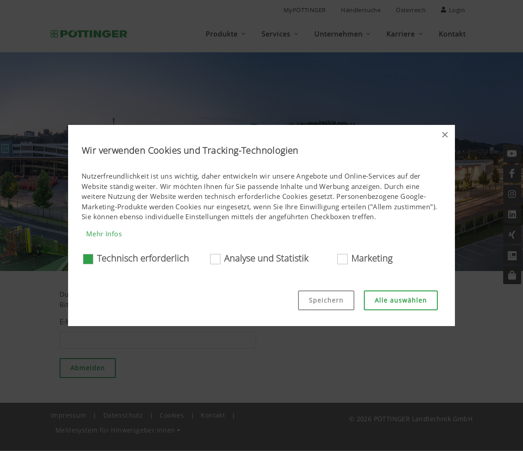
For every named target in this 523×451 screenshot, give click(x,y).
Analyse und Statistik (266, 258)
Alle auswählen (401, 300)
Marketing (371, 258)
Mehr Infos (104, 233)
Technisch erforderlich (143, 258)
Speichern (326, 300)
